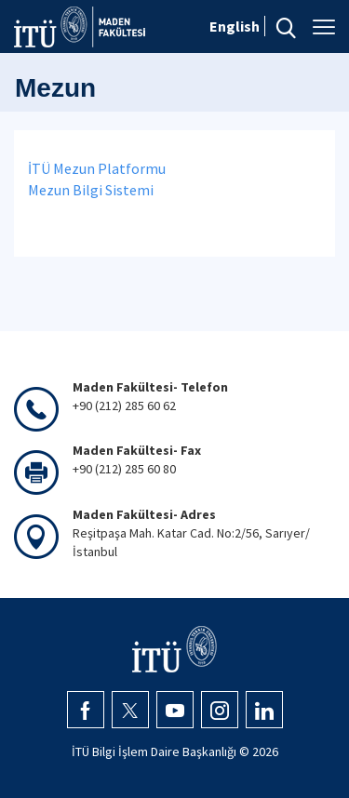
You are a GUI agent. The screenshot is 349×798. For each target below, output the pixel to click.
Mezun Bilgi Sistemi (91, 189)
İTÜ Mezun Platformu (97, 168)
